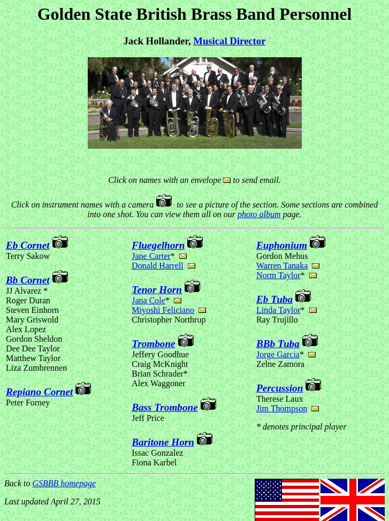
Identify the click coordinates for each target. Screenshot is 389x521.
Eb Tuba (274, 299)
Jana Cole (148, 300)
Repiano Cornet (39, 391)
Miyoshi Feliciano (163, 310)
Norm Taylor (278, 275)
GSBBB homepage (64, 483)
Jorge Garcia (278, 354)
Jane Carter (151, 255)
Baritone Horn (163, 442)
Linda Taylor (278, 310)
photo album (259, 214)
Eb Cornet (28, 245)
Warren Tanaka (282, 265)
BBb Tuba (278, 343)
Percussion (279, 388)
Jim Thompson (281, 408)
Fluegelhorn (158, 245)
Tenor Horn (157, 289)
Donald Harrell (157, 265)
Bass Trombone (165, 407)
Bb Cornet (28, 280)
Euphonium (281, 245)
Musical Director (229, 41)
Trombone (153, 343)
